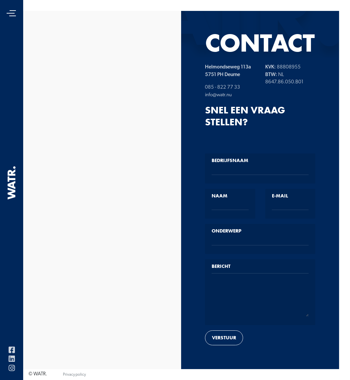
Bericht (221, 266)
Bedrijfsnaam (230, 160)
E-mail (280, 195)
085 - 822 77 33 (222, 87)
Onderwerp (226, 231)
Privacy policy (74, 375)
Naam (219, 195)
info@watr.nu (218, 95)
